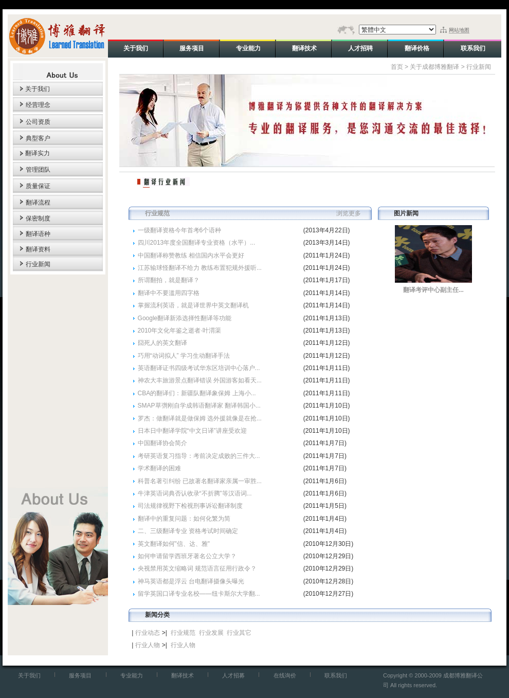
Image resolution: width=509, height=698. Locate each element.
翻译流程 (38, 202)
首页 (397, 66)
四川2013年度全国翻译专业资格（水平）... (197, 242)
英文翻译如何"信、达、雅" (174, 543)
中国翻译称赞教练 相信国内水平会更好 (191, 255)
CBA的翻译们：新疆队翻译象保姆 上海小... (197, 393)
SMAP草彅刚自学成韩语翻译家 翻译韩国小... (199, 405)
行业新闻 (38, 264)
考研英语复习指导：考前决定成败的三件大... (199, 456)
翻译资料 (38, 249)
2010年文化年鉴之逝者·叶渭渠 (179, 330)
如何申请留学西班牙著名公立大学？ (187, 556)
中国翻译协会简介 (162, 443)
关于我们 (37, 89)
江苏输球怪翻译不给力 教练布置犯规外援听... (200, 267)
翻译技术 (182, 675)
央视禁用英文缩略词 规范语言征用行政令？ (197, 568)
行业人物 (147, 645)
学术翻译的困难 (159, 468)
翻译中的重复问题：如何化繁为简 (184, 518)
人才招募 (233, 675)
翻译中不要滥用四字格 (168, 293)
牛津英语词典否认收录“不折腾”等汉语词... (195, 493)
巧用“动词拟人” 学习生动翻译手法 (184, 355)
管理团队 (38, 169)
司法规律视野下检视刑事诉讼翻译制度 (190, 505)
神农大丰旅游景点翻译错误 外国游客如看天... (200, 380)
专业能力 (131, 675)
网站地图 (459, 30)
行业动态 (147, 632)
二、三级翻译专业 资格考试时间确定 (188, 531)
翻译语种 (38, 233)
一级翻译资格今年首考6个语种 (180, 230)
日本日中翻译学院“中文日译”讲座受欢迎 (192, 430)
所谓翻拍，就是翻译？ (168, 280)
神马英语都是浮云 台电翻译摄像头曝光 (191, 581)
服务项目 (80, 675)
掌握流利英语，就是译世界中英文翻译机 (193, 305)
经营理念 (38, 104)
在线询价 (285, 675)
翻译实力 (37, 153)
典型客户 (38, 138)
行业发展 (211, 632)
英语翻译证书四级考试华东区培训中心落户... (199, 368)
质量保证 (38, 186)
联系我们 (335, 675)
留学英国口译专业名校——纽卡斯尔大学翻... (199, 593)
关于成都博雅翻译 (434, 66)
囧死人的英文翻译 (162, 342)
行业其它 (239, 632)
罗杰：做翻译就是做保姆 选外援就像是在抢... (200, 418)
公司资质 (38, 121)
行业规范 (183, 632)
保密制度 (38, 218)
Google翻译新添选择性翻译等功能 (185, 318)
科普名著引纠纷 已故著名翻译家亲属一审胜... (200, 481)
